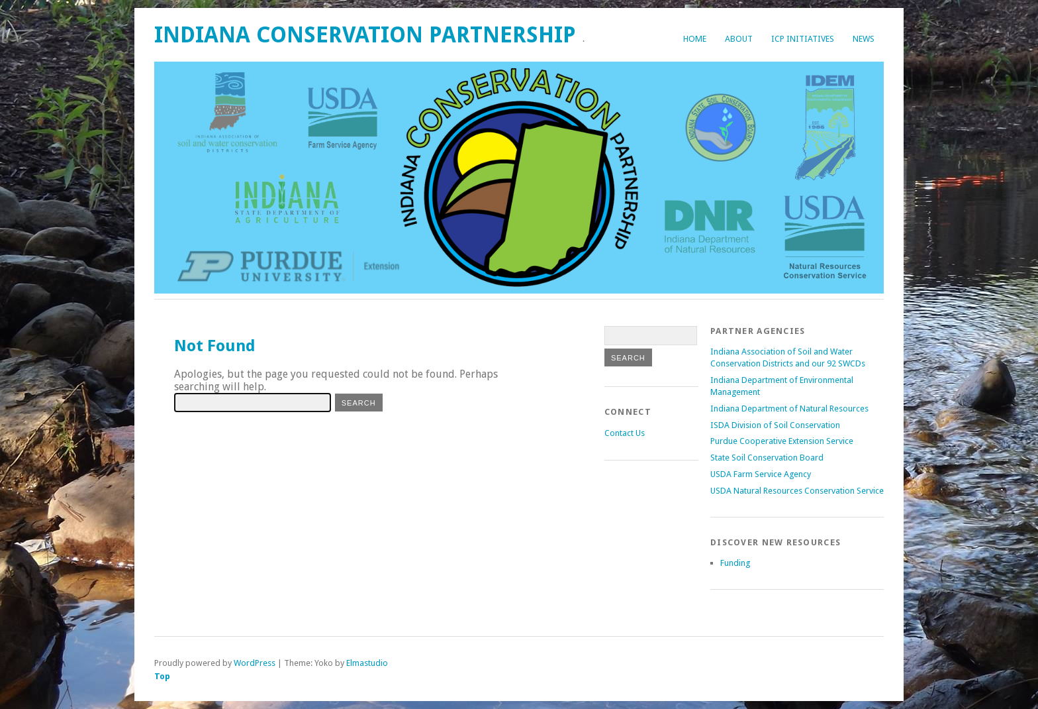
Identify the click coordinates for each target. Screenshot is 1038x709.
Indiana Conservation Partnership (365, 35)
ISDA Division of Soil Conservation (775, 425)
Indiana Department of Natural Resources (789, 408)
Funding (735, 563)
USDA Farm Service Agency (760, 474)
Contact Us (624, 433)
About (739, 39)
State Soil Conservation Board (767, 458)
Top (162, 676)
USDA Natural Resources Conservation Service (797, 491)
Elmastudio (367, 663)
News (863, 39)
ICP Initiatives (802, 39)
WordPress (254, 663)
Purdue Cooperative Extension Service (781, 441)
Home (694, 39)
